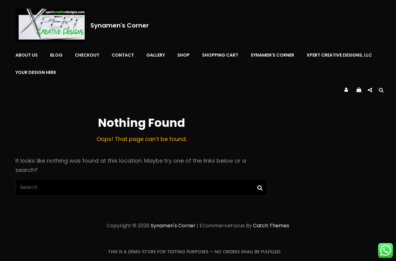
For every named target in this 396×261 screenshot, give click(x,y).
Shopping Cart (220, 55)
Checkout (87, 55)
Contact (123, 55)
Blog (56, 55)
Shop (183, 55)
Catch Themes (271, 225)
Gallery (155, 55)
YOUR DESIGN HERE (35, 72)
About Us (26, 55)
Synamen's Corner (119, 25)
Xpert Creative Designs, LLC (339, 55)
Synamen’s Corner (272, 55)
